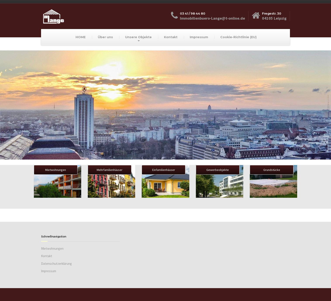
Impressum (199, 37)
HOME (81, 37)
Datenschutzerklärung (56, 263)
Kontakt (171, 37)
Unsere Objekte (138, 37)
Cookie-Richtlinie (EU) (238, 37)
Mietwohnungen (52, 248)
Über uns (105, 37)
